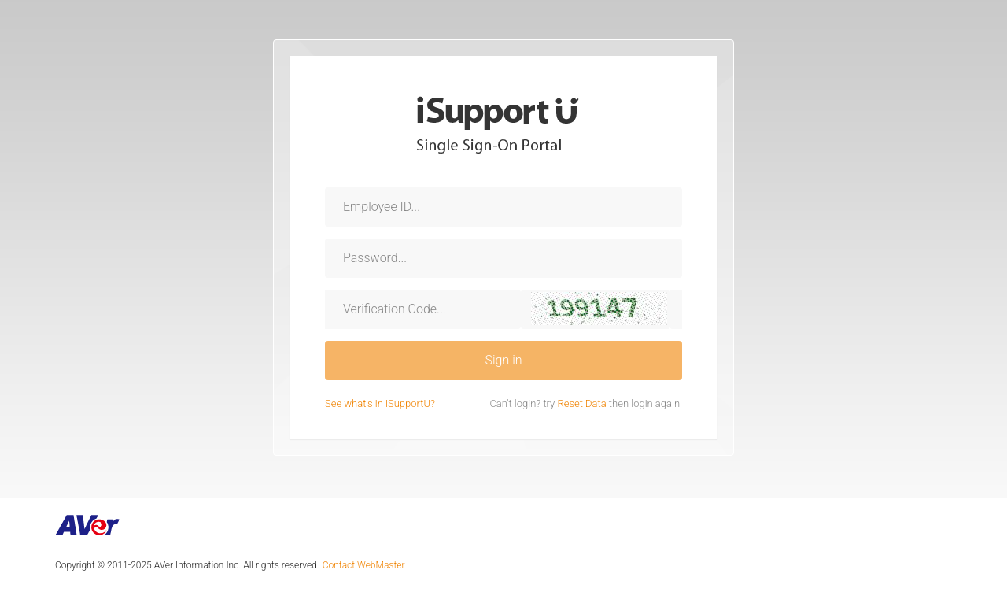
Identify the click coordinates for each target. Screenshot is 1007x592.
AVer (87, 525)
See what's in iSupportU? (380, 403)
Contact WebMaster (364, 565)
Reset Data (582, 403)
